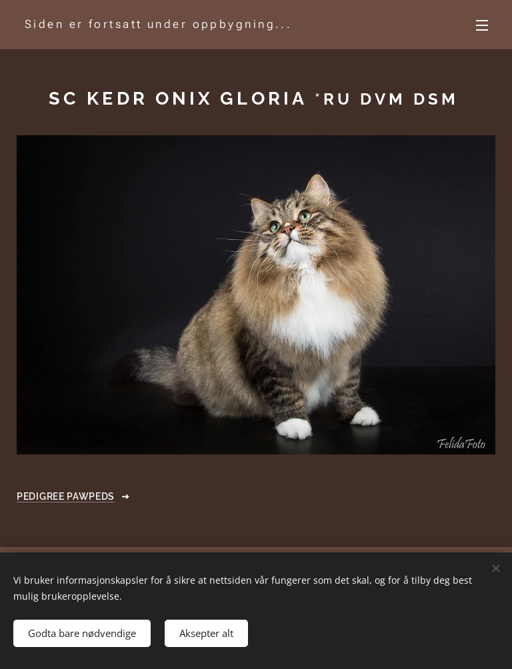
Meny (482, 25)
